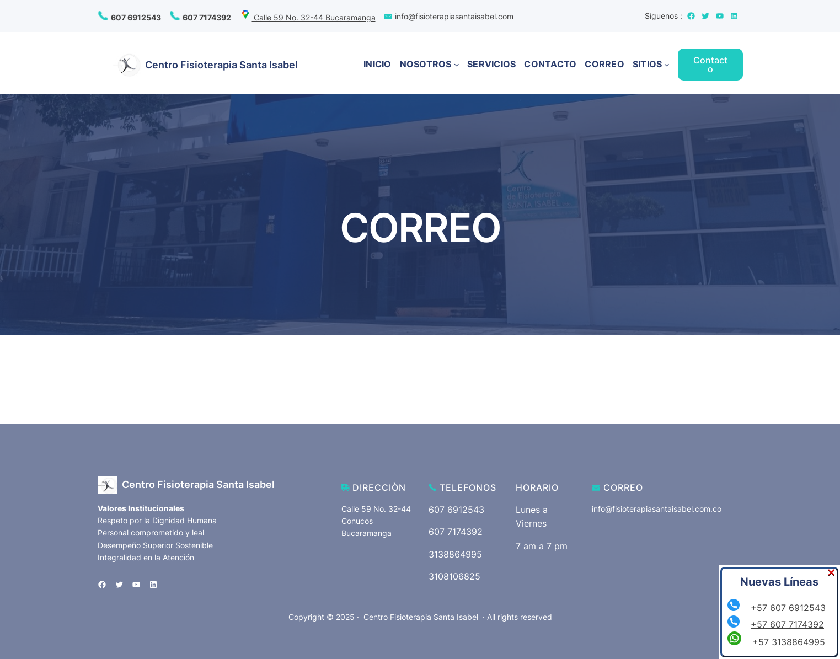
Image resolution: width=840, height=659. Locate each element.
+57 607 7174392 (787, 624)
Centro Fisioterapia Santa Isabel (221, 65)
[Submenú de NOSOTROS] (456, 64)
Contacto (710, 64)
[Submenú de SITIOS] (667, 64)
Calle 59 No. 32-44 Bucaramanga (307, 17)
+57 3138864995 (788, 641)
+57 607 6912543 (788, 607)
